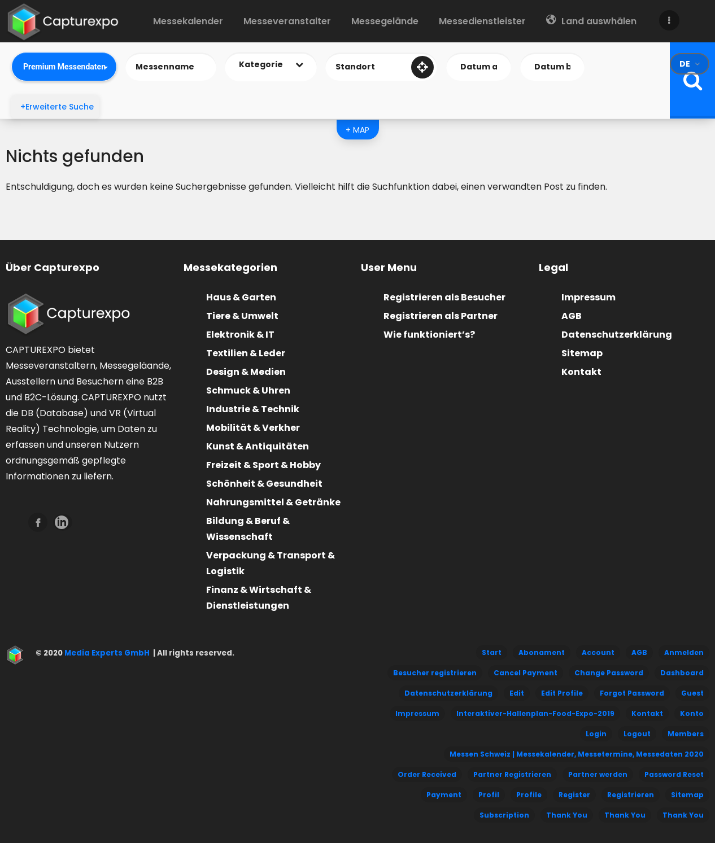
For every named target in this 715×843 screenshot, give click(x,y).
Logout (637, 734)
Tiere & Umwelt (242, 315)
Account (598, 652)
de (684, 63)
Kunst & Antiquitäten (257, 446)
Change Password (608, 673)
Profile (529, 795)
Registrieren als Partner (440, 315)
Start (492, 652)
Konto (692, 713)
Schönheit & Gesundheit (264, 483)
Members (686, 734)
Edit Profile (562, 693)
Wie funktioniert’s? (429, 334)
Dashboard (682, 673)
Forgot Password (632, 693)
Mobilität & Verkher (253, 427)
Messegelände (384, 21)
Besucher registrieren (435, 673)
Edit (516, 693)
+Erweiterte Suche (57, 106)
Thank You (566, 815)
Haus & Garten (241, 297)
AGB (571, 315)
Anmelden (684, 652)
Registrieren (630, 795)
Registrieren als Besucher (444, 297)
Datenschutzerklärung (616, 334)
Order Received (427, 774)
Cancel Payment (525, 673)
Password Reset (674, 774)
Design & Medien (246, 371)
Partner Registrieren (512, 774)
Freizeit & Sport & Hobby (263, 464)
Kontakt (581, 371)
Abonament (541, 652)
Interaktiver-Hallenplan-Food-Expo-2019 (535, 713)
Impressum (588, 297)
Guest (692, 693)
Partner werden (597, 774)
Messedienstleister (482, 21)
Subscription (504, 815)
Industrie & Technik (252, 409)
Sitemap (582, 353)
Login (596, 734)
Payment (443, 795)
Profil (488, 795)
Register (574, 795)
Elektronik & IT (240, 334)
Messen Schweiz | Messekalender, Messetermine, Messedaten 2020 (577, 754)
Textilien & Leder (245, 353)
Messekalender (188, 21)
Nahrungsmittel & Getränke (273, 502)
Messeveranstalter (287, 21)
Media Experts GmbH (106, 653)
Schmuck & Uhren (248, 390)
